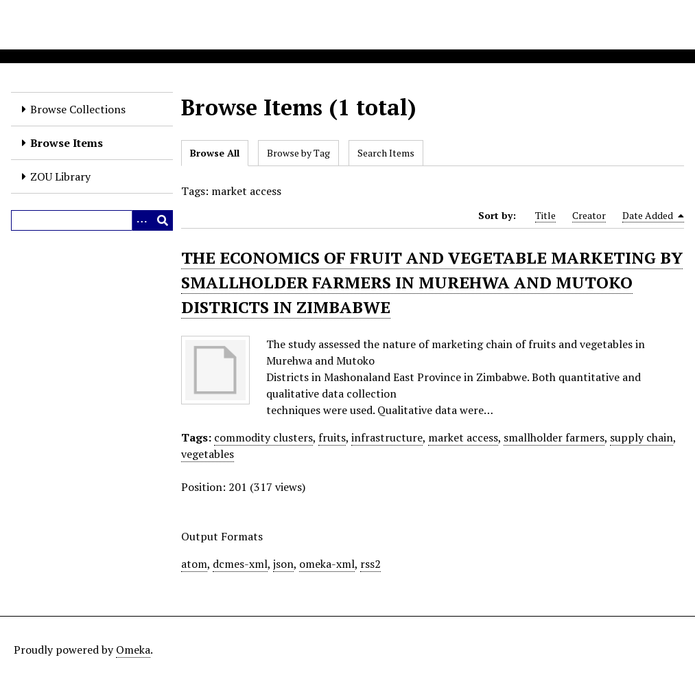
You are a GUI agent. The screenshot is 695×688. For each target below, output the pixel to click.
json (283, 563)
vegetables (207, 453)
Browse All (214, 152)
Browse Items (66, 142)
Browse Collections (78, 109)
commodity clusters (263, 437)
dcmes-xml (240, 563)
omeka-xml (327, 563)
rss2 (370, 563)
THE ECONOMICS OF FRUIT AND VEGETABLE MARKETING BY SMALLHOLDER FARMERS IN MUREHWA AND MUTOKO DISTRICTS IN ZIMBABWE (432, 282)
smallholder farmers (554, 437)
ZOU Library (60, 176)
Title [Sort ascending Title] (545, 215)
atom (194, 563)
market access (463, 437)
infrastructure (387, 437)
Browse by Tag (298, 152)
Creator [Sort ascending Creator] (589, 215)
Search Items (385, 152)
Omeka (133, 649)
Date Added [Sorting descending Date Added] (653, 215)
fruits (332, 437)
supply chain (641, 437)
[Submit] (162, 220)
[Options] (142, 220)
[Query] (92, 220)
